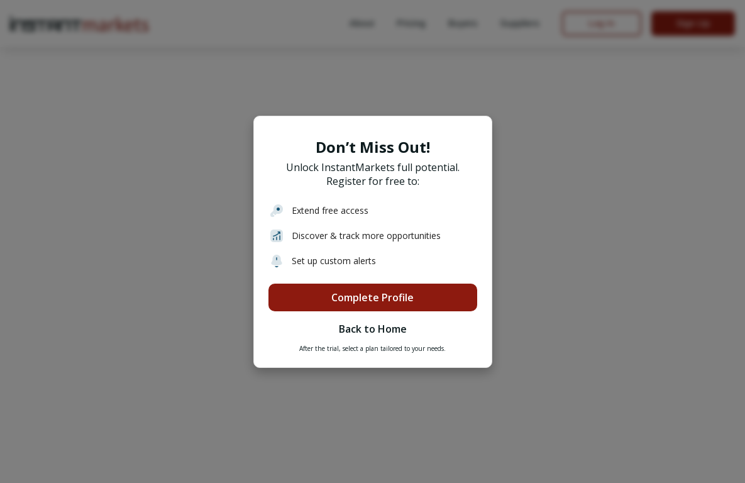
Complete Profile (372, 297)
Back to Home (373, 329)
